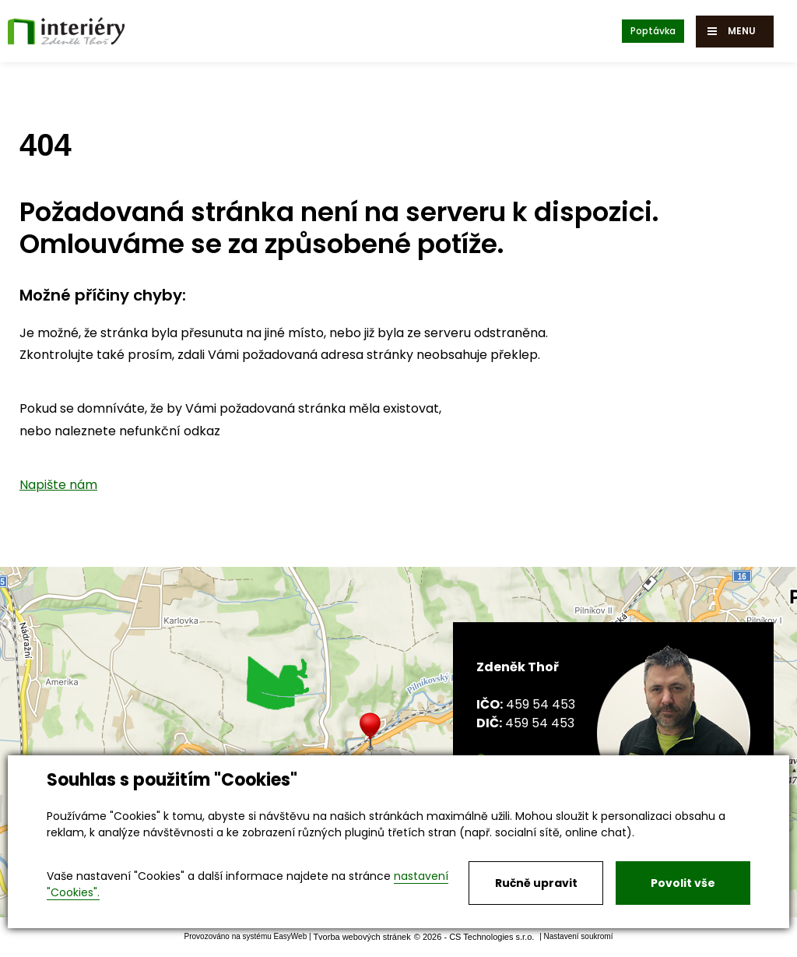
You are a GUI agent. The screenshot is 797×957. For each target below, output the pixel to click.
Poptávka (653, 30)
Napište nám (58, 485)
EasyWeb (290, 936)
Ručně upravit (536, 883)
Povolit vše (683, 883)
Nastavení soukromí (578, 936)
